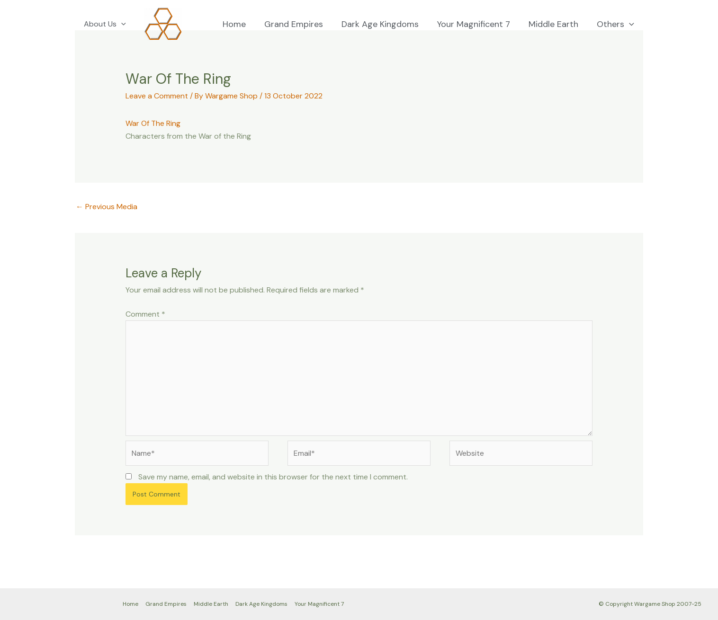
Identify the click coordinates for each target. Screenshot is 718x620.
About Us (103, 24)
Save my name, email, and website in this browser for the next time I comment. (273, 477)
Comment (145, 314)
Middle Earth (555, 24)
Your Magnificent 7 (476, 24)
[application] (120, 24)
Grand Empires (299, 24)
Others (616, 24)
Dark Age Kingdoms (384, 24)
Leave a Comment (157, 96)
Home (241, 24)
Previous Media (106, 207)
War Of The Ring (153, 123)
